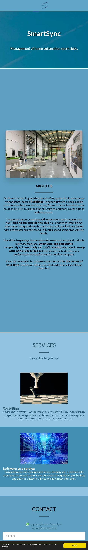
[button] (4, 5)
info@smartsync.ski (44, 530)
